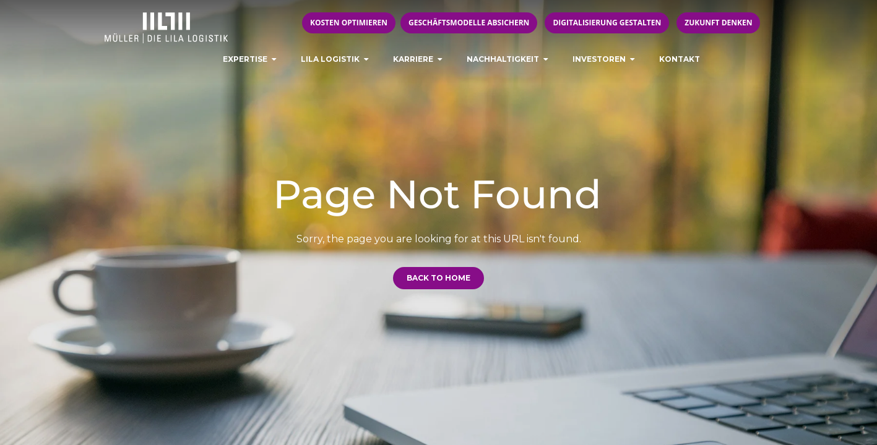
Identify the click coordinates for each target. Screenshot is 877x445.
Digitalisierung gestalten (607, 22)
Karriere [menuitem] (413, 59)
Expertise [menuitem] (245, 59)
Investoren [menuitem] (599, 59)
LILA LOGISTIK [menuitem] (330, 59)
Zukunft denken (718, 22)
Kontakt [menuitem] (679, 59)
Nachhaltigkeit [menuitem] (503, 59)
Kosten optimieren (348, 22)
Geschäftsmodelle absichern (468, 22)
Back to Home (438, 277)
